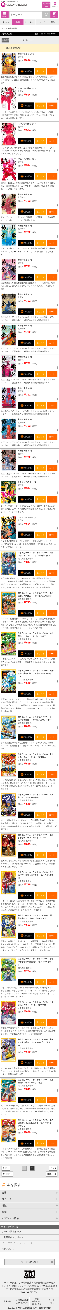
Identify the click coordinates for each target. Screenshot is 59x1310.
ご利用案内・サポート (12, 1237)
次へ (52, 1168)
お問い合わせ (8, 1249)
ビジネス (29, 22)
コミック (41, 22)
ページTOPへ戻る (29, 1262)
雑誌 (53, 22)
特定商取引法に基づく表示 (36, 1301)
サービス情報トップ (11, 1231)
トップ (6, 22)
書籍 (18, 22)
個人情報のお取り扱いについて (22, 1301)
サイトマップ (51, 1301)
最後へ (50, 1174)
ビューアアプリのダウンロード (17, 1243)
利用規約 (7, 1301)
